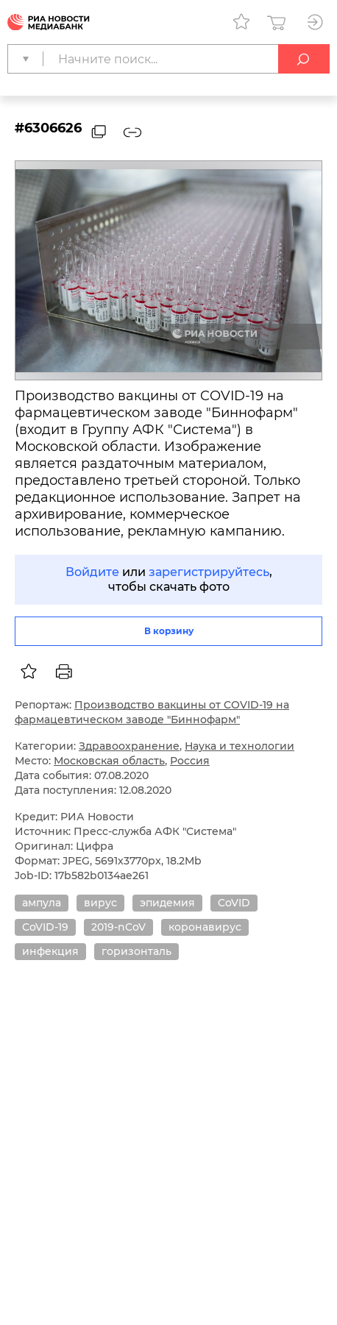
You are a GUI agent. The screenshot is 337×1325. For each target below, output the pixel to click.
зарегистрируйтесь (209, 572)
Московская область (109, 760)
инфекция (50, 951)
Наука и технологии (239, 746)
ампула (41, 902)
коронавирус (204, 927)
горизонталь (136, 951)
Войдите (92, 572)
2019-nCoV (118, 927)
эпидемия (167, 902)
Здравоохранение (129, 746)
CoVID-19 (45, 927)
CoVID (234, 902)
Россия (190, 760)
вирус (100, 902)
